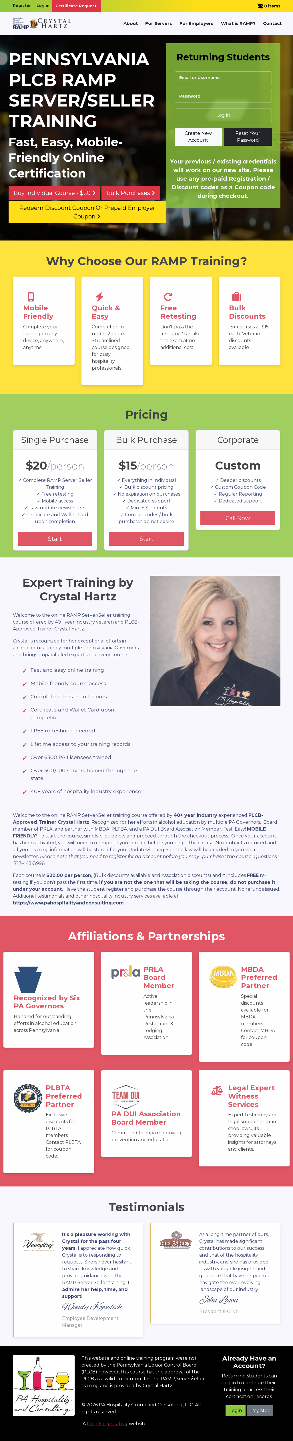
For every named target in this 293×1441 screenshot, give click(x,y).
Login (235, 1410)
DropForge (107, 1423)
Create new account (198, 137)
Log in (43, 5)
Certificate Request (76, 5)
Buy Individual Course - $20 (54, 193)
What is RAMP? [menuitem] (238, 23)
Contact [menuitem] (272, 23)
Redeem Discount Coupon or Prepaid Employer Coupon (87, 212)
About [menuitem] (130, 23)
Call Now (238, 518)
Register (22, 5)
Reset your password (247, 137)
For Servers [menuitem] (158, 23)
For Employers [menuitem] (197, 23)
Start (55, 538)
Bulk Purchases (130, 193)
